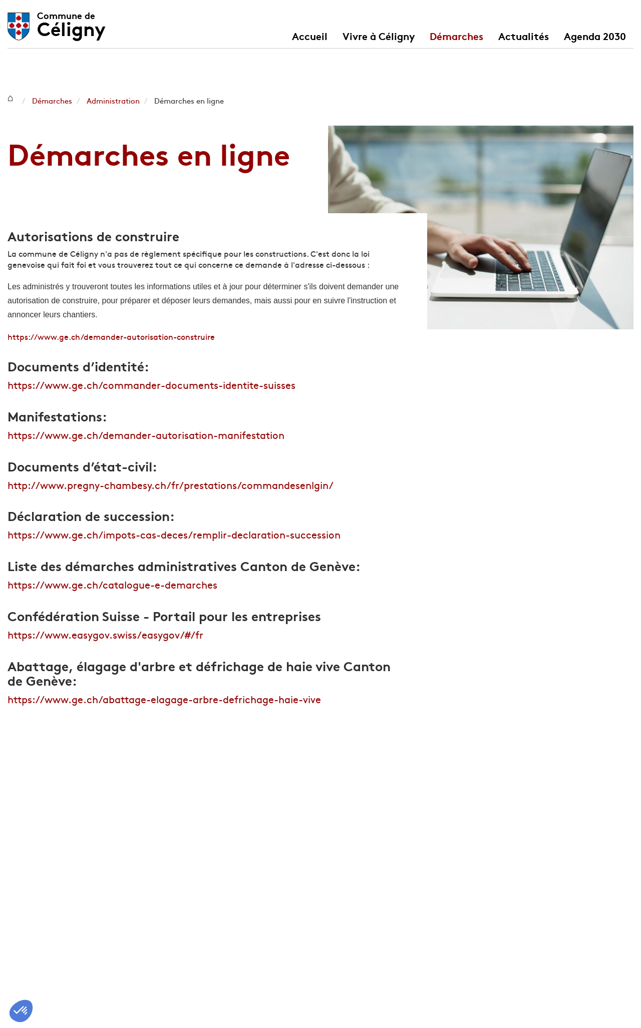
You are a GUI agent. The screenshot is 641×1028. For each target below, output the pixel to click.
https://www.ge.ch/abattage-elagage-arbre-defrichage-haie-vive (164, 699)
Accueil (310, 36)
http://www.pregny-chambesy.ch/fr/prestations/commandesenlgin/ (171, 484)
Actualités (523, 36)
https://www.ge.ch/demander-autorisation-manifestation (146, 434)
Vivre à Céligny (379, 36)
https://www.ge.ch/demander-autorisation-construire (111, 336)
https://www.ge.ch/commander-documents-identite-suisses (151, 384)
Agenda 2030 (595, 36)
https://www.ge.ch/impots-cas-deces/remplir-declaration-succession (174, 534)
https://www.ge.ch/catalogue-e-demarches (112, 584)
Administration (113, 100)
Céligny (71, 21)
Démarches (456, 36)
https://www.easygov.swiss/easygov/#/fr (105, 634)
